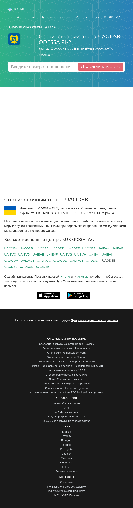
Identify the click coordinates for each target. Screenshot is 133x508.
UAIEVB (117, 248)
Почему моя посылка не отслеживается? (67, 420)
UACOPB (26, 248)
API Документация (66, 412)
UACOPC (41, 248)
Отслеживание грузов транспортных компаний (66, 361)
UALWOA (11, 261)
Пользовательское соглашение (66, 486)
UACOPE (73, 248)
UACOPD (57, 248)
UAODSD (27, 267)
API (66, 407)
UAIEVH (80, 254)
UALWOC (44, 261)
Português (66, 449)
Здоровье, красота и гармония (94, 320)
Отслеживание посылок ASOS (66, 370)
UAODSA (92, 261)
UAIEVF (52, 254)
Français (66, 440)
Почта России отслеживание (66, 379)
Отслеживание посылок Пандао (66, 357)
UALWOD (60, 261)
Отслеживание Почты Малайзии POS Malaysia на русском (66, 392)
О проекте (66, 482)
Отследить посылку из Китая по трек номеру (66, 343)
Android (83, 276)
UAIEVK (107, 254)
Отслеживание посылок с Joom (66, 352)
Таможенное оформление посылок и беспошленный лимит (66, 365)
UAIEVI (94, 254)
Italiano (66, 467)
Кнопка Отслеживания (66, 403)
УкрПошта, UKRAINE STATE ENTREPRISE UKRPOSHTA (76, 48)
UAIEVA (103, 248)
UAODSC (10, 267)
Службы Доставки (56, 17)
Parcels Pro (27, 17)
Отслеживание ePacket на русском (66, 388)
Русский (66, 436)
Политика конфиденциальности (66, 491)
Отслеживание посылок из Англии (67, 374)
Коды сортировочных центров (66, 416)
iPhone (65, 276)
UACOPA (10, 248)
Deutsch (66, 453)
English (66, 431)
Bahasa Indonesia (67, 471)
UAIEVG (66, 254)
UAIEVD (24, 254)
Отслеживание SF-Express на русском (66, 383)
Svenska (66, 458)
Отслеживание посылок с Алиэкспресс (66, 348)
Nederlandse (66, 462)
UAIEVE (38, 254)
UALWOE (76, 261)
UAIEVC (10, 254)
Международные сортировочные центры (32, 26)
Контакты (93, 17)
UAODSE (42, 267)
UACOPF (88, 248)
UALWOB (27, 261)
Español (67, 444)
